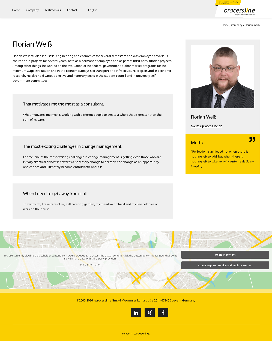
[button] (90, 9)
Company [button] (32, 10)
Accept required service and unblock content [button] (225, 265)
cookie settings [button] (142, 333)
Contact (72, 10)
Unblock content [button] (225, 254)
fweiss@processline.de (206, 126)
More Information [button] (90, 264)
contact (126, 333)
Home (16, 10)
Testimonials (53, 10)
